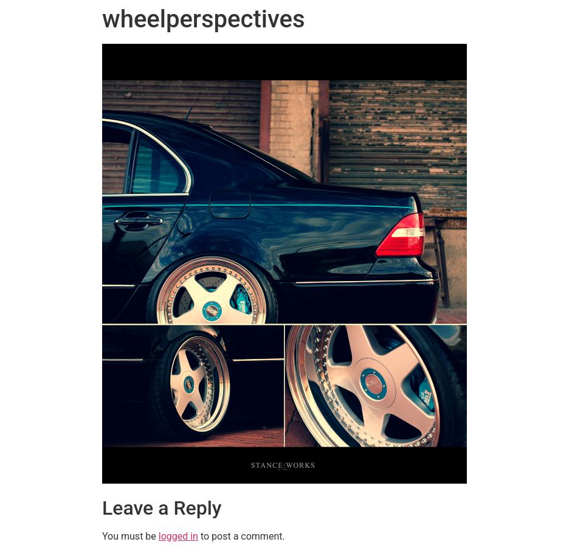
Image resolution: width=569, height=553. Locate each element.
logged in (178, 536)
